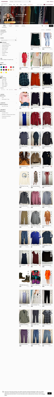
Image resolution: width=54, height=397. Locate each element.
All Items (2, 95)
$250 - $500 (3, 85)
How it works (40, 4)
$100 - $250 (3, 83)
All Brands (3, 42)
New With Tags (4, 106)
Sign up (51, 1)
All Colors (3, 64)
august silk (3, 55)
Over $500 (3, 86)
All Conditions (4, 104)
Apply (16, 89)
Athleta (2, 53)
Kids (17, 4)
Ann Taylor (3, 51)
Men (14, 4)
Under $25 (3, 79)
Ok (49, 393)
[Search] (21, 1)
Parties (25, 4)
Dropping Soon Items (5, 116)
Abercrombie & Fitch (5, 45)
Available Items (4, 112)
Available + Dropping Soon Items (7, 114)
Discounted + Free (4, 99)
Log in (48, 1)
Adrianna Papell (4, 46)
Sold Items (3, 117)
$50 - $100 (3, 82)
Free (2, 97)
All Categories (3, 31)
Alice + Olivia (3, 49)
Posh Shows (30, 4)
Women (10, 4)
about (46, 25)
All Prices (3, 77)
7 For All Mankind (4, 43)
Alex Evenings (4, 48)
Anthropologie (4, 52)
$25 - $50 (3, 80)
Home (21, 4)
